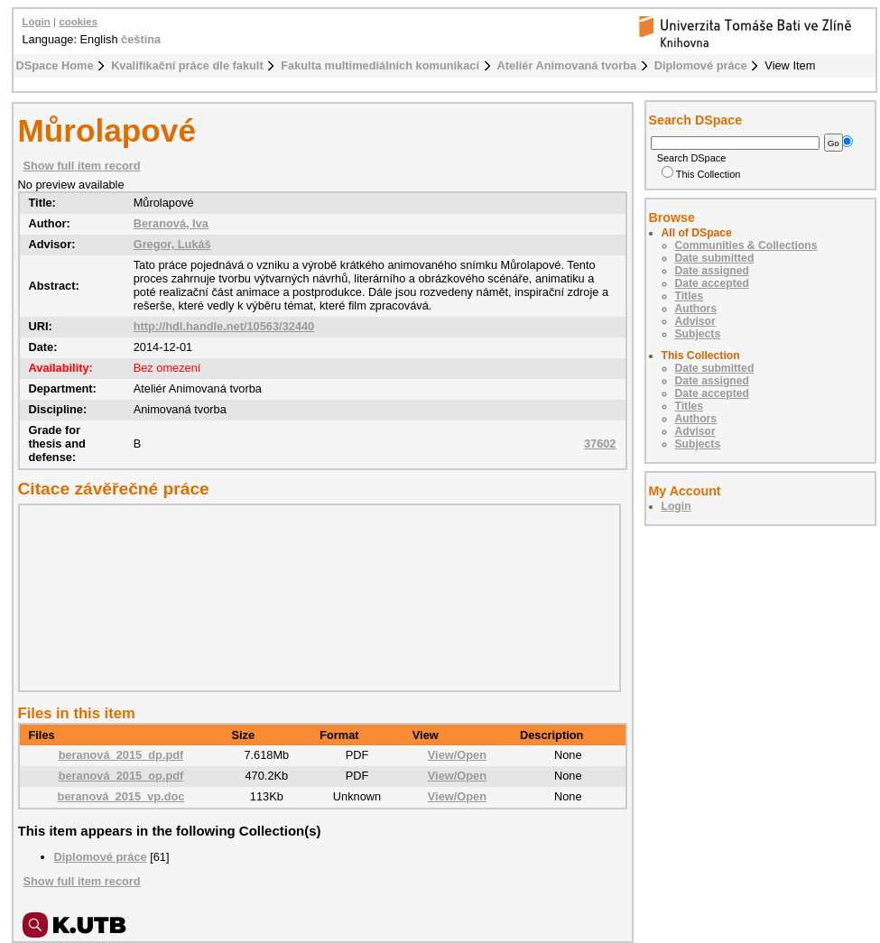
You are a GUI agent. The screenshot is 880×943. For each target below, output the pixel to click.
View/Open (457, 755)
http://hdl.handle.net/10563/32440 (224, 326)
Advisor (695, 321)
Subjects (698, 334)
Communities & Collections (746, 245)
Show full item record (82, 165)
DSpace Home (55, 65)
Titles (689, 296)
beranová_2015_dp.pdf (121, 755)
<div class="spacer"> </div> (315, 597)
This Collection (701, 174)
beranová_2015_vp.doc (121, 796)
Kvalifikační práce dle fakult (187, 65)
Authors (696, 308)
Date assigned (712, 270)
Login (37, 21)
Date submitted (715, 258)
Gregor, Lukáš (172, 244)
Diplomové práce (700, 65)
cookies (78, 21)
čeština (141, 39)
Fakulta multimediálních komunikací (380, 65)
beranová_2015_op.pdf (121, 775)
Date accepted (712, 283)
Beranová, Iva (171, 223)
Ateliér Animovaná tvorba (567, 65)
